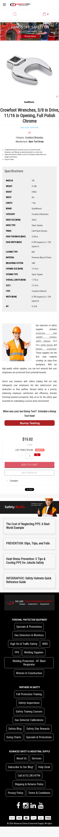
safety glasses (43, 341)
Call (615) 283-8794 (29, 775)
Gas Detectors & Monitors (29, 635)
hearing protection (46, 349)
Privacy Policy (15, 793)
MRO (45, 644)
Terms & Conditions (39, 793)
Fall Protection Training (29, 694)
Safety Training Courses (29, 711)
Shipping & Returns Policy (29, 784)
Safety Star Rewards (38, 728)
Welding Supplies (33, 652)
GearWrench (29, 102)
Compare (11, 481)
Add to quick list (29, 473)
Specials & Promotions (29, 626)
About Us (21, 758)
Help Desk (44, 767)
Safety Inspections (29, 703)
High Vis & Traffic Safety (23, 644)
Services (37, 758)
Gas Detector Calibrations (29, 720)
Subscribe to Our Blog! (20, 767)
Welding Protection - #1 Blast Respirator (29, 662)
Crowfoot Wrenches (34, 137)
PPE (17, 652)
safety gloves (47, 345)
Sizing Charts (13, 737)
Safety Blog (14, 728)
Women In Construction (29, 673)
